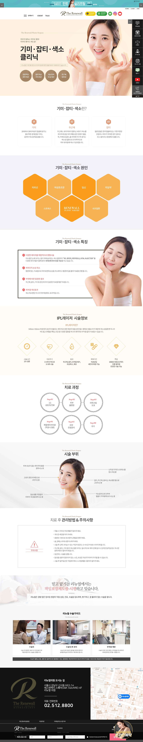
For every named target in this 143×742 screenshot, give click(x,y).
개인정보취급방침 (24, 721)
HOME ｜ (128, 9)
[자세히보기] (103, 737)
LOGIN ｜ (133, 9)
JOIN (137, 9)
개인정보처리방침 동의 (94, 737)
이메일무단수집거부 (60, 721)
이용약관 (41, 721)
